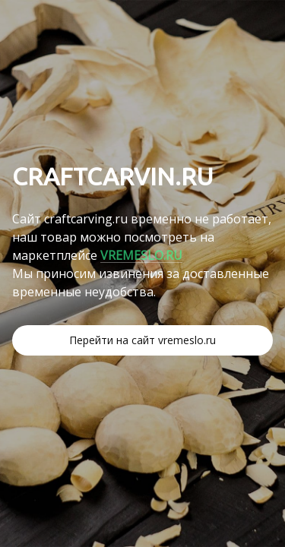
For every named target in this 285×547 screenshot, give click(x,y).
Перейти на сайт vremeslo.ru (142, 340)
